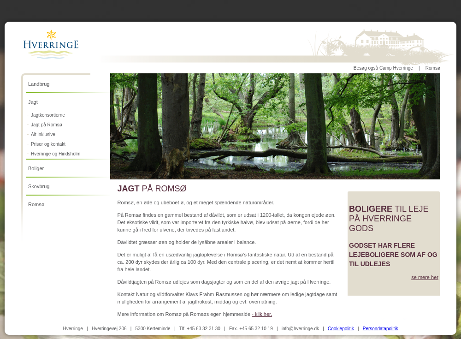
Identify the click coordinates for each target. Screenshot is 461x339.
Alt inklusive (43, 134)
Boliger (36, 168)
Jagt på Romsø (46, 124)
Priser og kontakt (48, 144)
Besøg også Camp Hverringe (383, 68)
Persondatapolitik (380, 328)
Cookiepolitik (341, 328)
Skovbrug (38, 186)
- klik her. (262, 314)
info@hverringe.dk (300, 328)
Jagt (33, 102)
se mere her (424, 277)
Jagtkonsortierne (48, 115)
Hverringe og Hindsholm (55, 153)
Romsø (433, 68)
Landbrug (39, 84)
